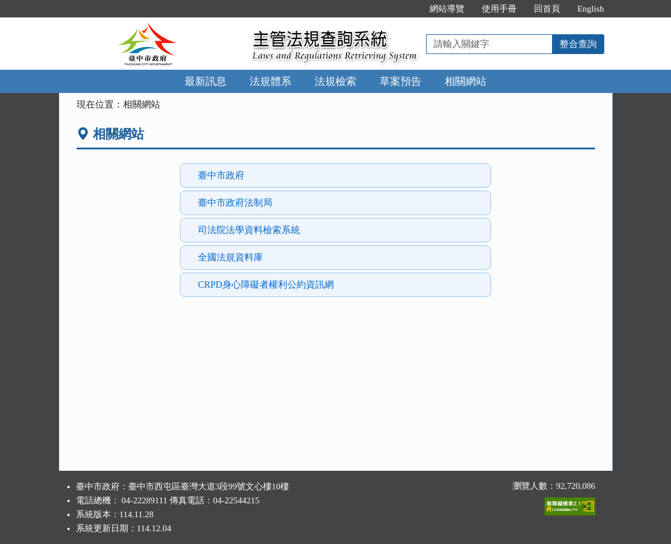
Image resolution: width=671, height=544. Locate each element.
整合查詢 (578, 44)
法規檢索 (335, 81)
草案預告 (400, 81)
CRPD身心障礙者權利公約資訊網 (266, 284)
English (591, 8)
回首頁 (547, 8)
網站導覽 (447, 8)
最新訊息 (205, 81)
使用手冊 (499, 8)
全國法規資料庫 (230, 257)
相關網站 (465, 81)
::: (408, 8)
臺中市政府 (221, 175)
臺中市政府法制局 (235, 202)
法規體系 (270, 81)
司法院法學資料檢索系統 (249, 230)
